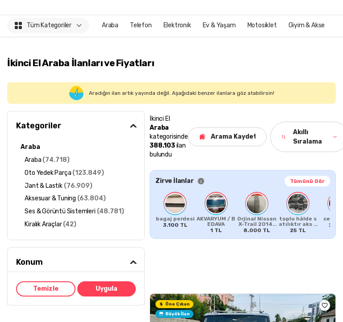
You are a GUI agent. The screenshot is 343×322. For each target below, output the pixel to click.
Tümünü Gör (307, 181)
